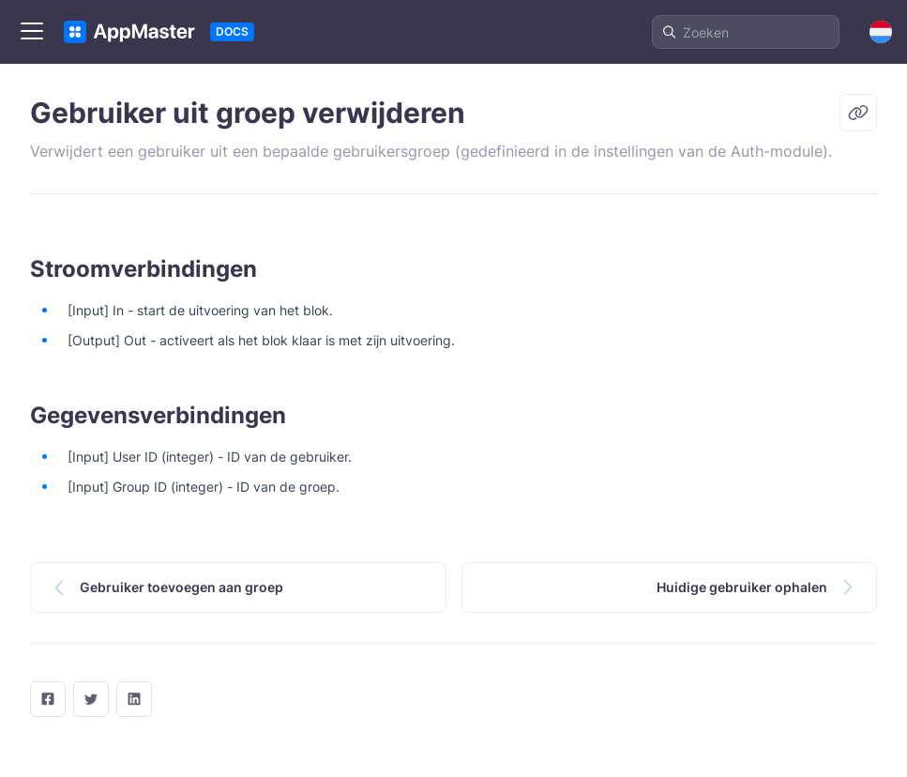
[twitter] (91, 699)
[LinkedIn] (134, 699)
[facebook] (48, 699)
